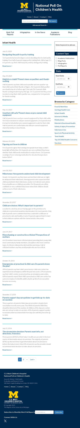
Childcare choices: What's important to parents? (22, 205)
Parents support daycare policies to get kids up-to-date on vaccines (26, 299)
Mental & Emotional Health (65, 123)
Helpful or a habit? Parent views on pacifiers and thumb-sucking (25, 80)
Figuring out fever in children (14, 144)
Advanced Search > (40, 25)
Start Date (60, 76)
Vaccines (58, 143)
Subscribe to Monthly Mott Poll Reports (19, 412)
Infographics (25, 32)
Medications (59, 120)
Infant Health (60, 113)
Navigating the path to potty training (18, 54)
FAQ (49, 17)
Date (58, 71)
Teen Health (59, 136)
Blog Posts (61, 61)
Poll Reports (61, 66)
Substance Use (60, 130)
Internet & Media (61, 116)
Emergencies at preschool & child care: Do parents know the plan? (26, 265)
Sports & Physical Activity (65, 133)
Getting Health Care (62, 110)
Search (52, 21)
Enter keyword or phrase (65, 45)
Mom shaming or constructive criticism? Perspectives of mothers (26, 236)
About (36, 17)
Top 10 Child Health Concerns (66, 140)
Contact (43, 17)
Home (29, 17)
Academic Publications (55, 33)
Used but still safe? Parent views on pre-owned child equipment (24, 114)
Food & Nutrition (61, 107)
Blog (70, 32)
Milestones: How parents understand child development (26, 174)
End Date (59, 84)
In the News (40, 32)
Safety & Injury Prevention (65, 126)
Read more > (7, 66)
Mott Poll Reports (10, 33)
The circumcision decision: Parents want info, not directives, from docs (23, 332)
